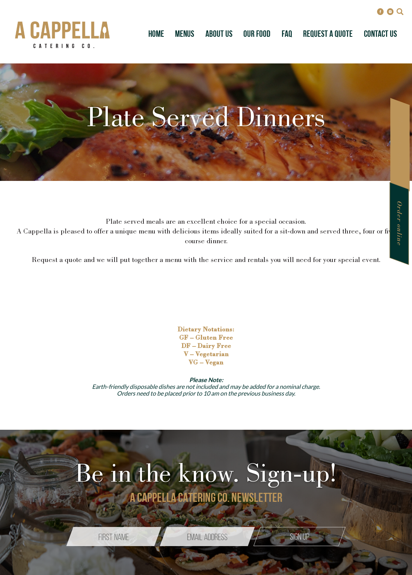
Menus (184, 34)
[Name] (113, 536)
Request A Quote (328, 34)
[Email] (207, 536)
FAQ (287, 34)
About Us (218, 34)
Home (156, 34)
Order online (398, 223)
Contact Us (380, 34)
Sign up (299, 537)
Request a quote (399, 145)
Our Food (256, 34)
